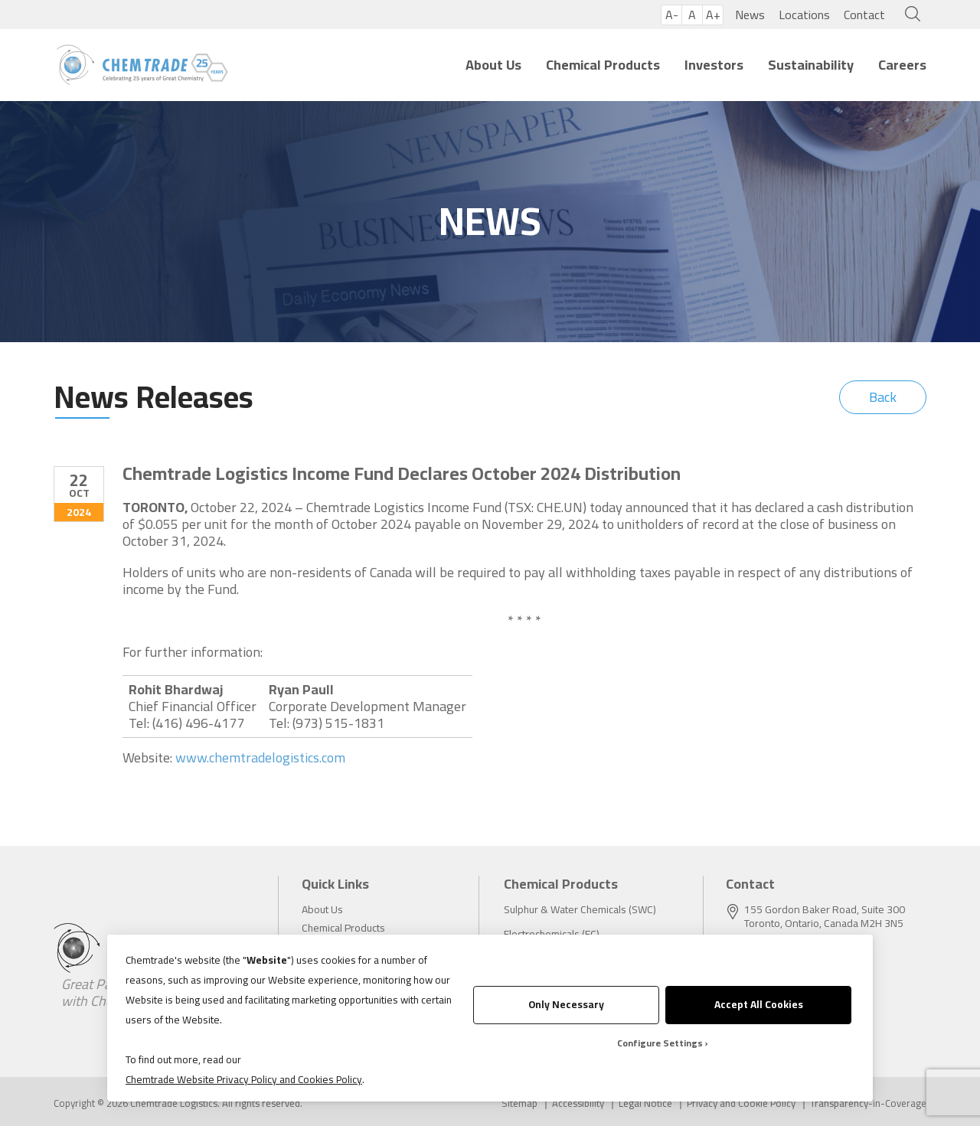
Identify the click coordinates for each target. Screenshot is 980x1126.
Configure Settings (660, 1043)
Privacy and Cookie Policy (741, 1103)
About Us (493, 64)
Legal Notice (645, 1103)
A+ (713, 15)
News (750, 14)
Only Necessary (566, 1004)
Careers (902, 64)
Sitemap (519, 1103)
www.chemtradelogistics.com (260, 757)
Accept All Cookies (758, 1004)
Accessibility (578, 1103)
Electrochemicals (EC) (551, 934)
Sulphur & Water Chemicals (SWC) (580, 909)
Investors (713, 64)
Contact (864, 14)
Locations (804, 14)
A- (671, 15)
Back (883, 397)
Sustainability (811, 64)
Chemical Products (603, 64)
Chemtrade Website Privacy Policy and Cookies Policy (244, 1079)
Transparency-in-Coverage (868, 1103)
